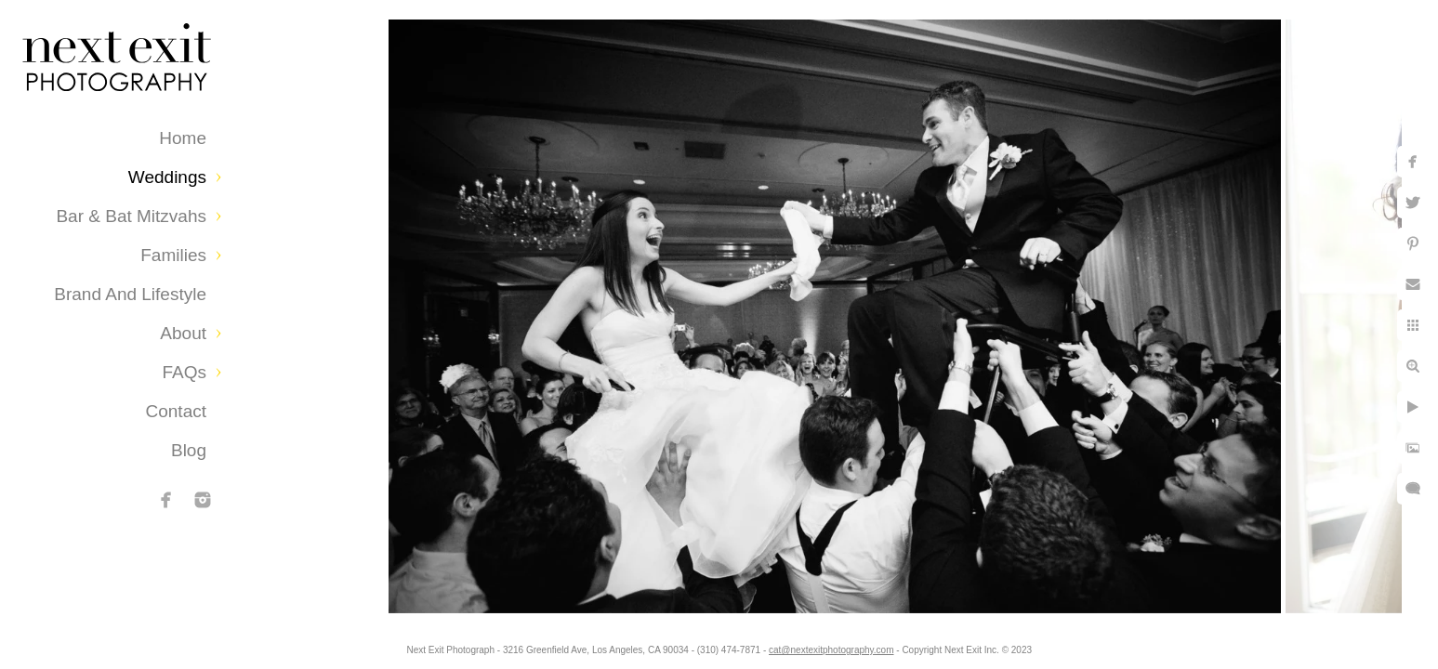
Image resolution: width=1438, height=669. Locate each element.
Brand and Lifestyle (130, 294)
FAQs (184, 372)
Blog (188, 450)
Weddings (167, 177)
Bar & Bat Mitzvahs (131, 216)
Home (182, 138)
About (183, 333)
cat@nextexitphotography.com (831, 650)
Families (173, 255)
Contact (176, 411)
